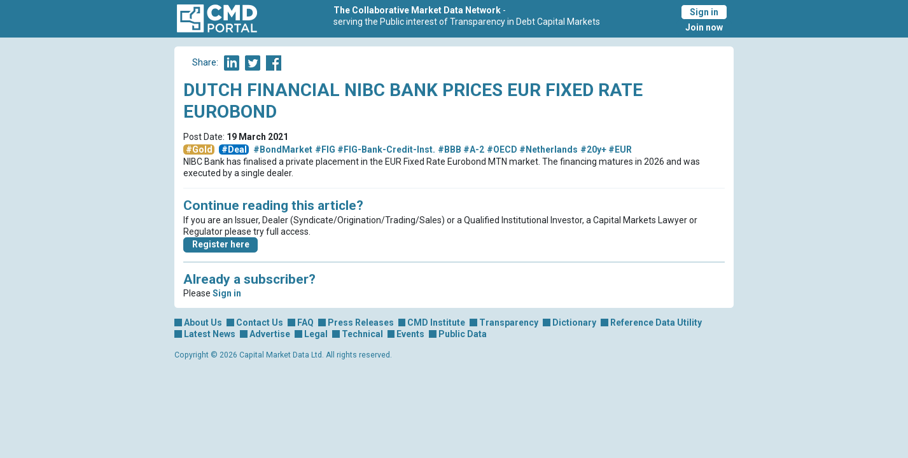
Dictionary (574, 322)
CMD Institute (436, 322)
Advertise (269, 334)
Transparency (508, 322)
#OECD (502, 149)
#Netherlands (548, 149)
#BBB (449, 149)
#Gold (199, 149)
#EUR (620, 149)
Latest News (209, 334)
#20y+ (593, 149)
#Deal (234, 149)
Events (410, 334)
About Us (203, 322)
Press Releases (361, 322)
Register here (220, 244)
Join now (704, 27)
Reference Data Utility (656, 322)
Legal (316, 334)
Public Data (462, 334)
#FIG (325, 149)
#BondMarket (282, 149)
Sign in (704, 12)
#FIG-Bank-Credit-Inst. (386, 149)
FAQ (305, 322)
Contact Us (259, 322)
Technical (362, 334)
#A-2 (473, 149)
